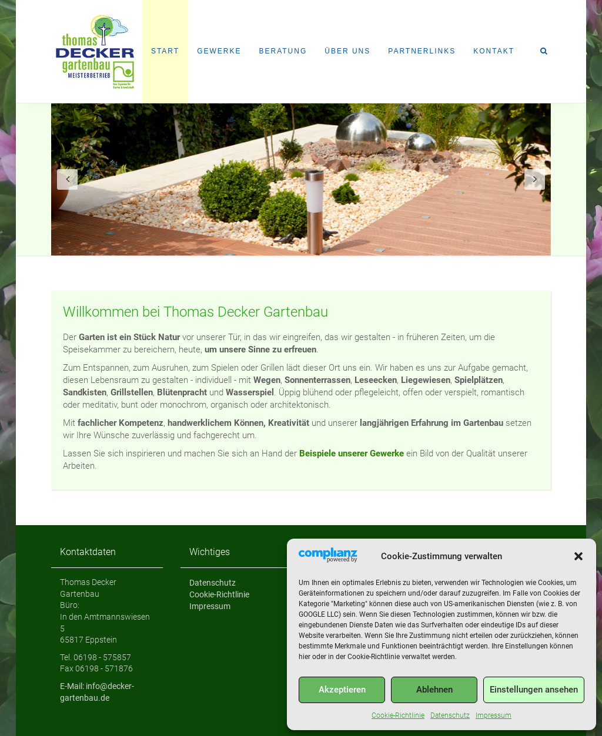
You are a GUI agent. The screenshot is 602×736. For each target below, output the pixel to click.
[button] (578, 556)
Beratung (283, 51)
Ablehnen (434, 689)
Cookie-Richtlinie (398, 715)
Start (165, 51)
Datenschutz (450, 715)
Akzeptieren (342, 689)
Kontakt (493, 51)
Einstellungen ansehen (534, 689)
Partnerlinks (422, 51)
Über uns (347, 51)
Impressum (493, 715)
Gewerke (219, 51)
